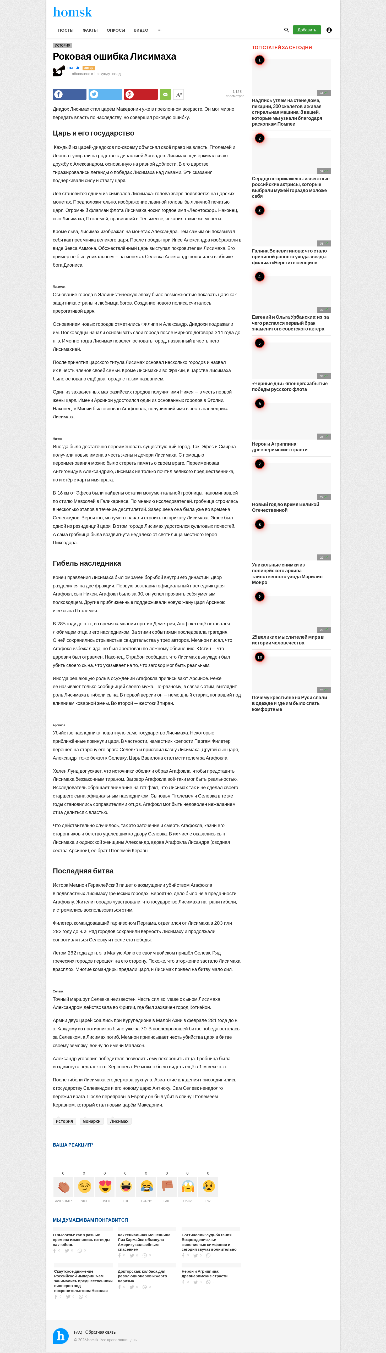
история (64, 1122)
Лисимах (119, 1122)
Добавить (307, 31)
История (62, 47)
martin (73, 68)
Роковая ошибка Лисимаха (115, 57)
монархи (92, 1122)
